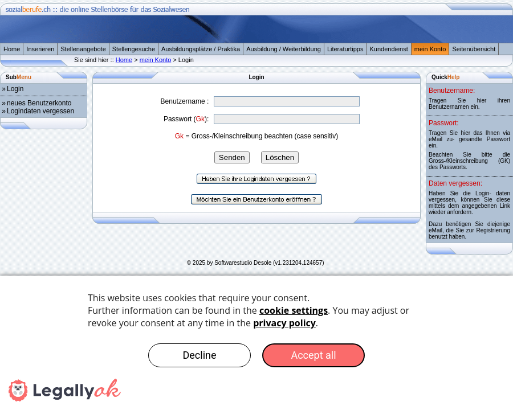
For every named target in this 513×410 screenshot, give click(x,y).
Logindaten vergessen (40, 111)
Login (15, 89)
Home (11, 49)
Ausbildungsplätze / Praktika (200, 49)
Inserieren (40, 49)
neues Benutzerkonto (39, 103)
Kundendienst (388, 49)
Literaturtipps (345, 49)
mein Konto (430, 49)
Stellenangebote (83, 49)
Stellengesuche (133, 49)
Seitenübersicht (473, 49)
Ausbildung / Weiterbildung (283, 49)
